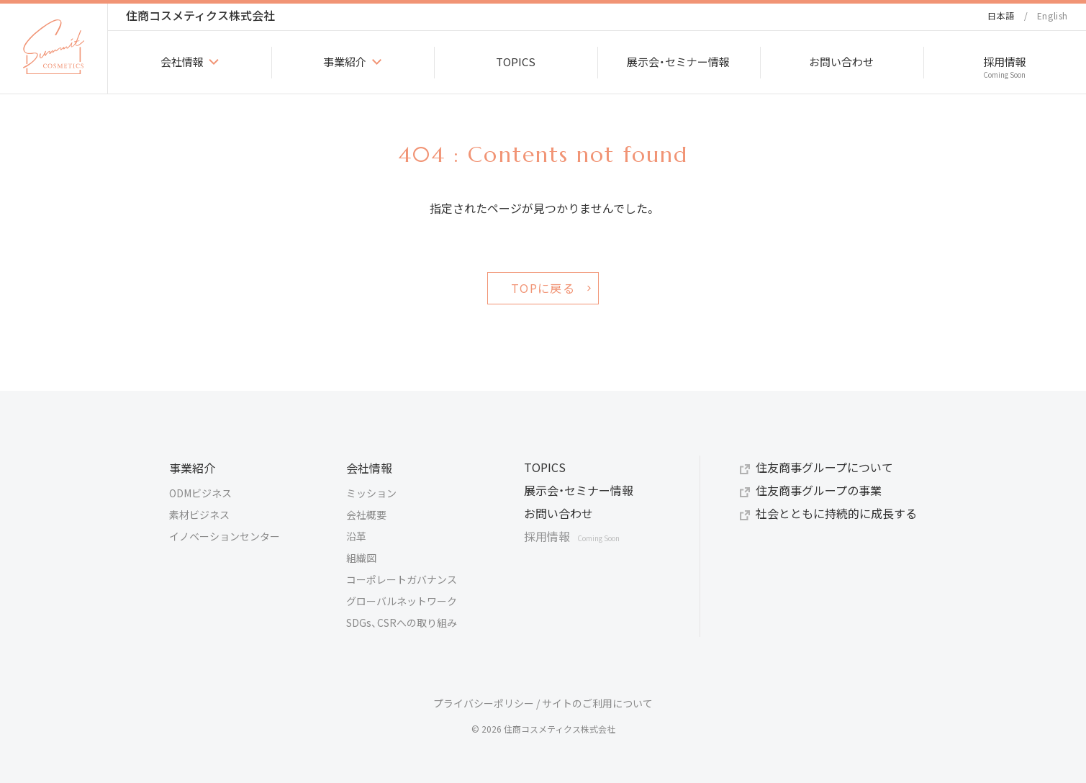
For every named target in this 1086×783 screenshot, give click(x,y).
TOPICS (545, 467)
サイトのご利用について (597, 703)
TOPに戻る (543, 288)
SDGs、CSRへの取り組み (401, 622)
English (1052, 15)
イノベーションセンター (224, 536)
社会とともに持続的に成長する (836, 513)
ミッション (371, 493)
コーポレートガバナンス (401, 579)
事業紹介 (192, 467)
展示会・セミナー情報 (578, 490)
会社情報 (369, 467)
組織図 (361, 558)
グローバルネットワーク (401, 601)
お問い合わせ (558, 513)
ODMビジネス (200, 493)
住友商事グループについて (824, 467)
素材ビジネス (199, 514)
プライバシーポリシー (483, 703)
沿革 (356, 536)
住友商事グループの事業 (819, 490)
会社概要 (366, 514)
